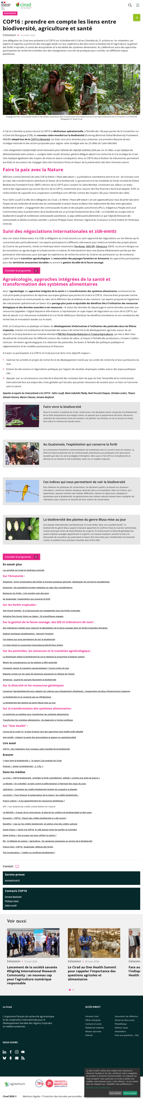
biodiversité (10, 13)
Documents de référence (126, 1016)
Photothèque (121, 1024)
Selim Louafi (11, 905)
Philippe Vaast (12, 901)
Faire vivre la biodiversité (62, 406)
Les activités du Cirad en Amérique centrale (23, 570)
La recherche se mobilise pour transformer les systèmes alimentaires (36, 714)
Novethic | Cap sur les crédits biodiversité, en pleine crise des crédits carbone (40, 824)
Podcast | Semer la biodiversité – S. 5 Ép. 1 (23, 766)
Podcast (89, 1035)
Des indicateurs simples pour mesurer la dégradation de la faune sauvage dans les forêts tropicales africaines (55, 628)
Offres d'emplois (93, 1020)
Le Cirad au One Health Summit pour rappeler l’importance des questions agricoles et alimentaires (92, 973)
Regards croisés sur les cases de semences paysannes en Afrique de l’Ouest (39, 674)
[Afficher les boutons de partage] (136, 17)
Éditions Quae (121, 1027)
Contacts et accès (93, 1024)
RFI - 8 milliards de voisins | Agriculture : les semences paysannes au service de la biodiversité (47, 841)
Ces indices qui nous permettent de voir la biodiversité (29, 639)
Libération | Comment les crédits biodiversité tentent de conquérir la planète (40, 789)
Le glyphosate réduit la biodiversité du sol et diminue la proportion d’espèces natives (44, 656)
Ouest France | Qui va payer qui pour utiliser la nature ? (29, 835)
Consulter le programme (21, 556)
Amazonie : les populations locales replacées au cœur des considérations (37, 587)
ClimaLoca (101, 246)
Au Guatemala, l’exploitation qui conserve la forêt (26, 599)
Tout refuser (115, 1093)
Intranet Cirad (91, 1016)
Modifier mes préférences (98, 1087)
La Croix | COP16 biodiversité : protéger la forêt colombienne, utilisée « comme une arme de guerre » (51, 778)
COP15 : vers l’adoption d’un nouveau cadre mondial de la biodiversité (36, 749)
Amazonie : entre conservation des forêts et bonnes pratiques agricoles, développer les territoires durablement (56, 581)
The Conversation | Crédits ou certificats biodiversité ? (29, 852)
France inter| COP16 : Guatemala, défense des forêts (28, 846)
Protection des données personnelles (62, 1096)
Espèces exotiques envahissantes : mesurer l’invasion (28, 633)
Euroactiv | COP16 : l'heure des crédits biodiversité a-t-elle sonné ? (34, 818)
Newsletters (120, 1031)
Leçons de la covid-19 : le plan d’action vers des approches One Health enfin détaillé (43, 731)
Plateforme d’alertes (94, 1027)
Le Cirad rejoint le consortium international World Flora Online (33, 645)
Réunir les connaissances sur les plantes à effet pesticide (30, 662)
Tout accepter (130, 1093)
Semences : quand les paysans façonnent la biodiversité (29, 679)
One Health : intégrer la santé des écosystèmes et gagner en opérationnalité (39, 737)
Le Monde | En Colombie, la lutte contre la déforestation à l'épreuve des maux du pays (44, 783)
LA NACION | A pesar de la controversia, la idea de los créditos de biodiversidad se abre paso (47, 812)
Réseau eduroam (93, 1031)
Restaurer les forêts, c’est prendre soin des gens (26, 593)
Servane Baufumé (13, 896)
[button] (130, 5)
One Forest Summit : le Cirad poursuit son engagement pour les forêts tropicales (41, 610)
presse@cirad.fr (12, 880)
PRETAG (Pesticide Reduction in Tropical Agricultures (85, 334)
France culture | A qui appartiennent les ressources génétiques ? (34, 800)
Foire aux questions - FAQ (127, 1035)
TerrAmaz (79, 246)
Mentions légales (31, 1096)
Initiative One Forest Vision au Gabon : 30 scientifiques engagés (33, 616)
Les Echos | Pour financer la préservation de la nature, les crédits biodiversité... (41, 795)
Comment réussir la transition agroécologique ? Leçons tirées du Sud (36, 668)
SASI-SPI (90, 246)
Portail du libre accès (124, 1020)
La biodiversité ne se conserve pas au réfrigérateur (27, 697)
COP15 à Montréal (40, 139)
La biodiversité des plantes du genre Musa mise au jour (29, 702)
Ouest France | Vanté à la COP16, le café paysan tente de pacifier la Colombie (40, 829)
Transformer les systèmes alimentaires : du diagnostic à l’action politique (38, 720)
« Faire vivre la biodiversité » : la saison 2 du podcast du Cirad (32, 760)
